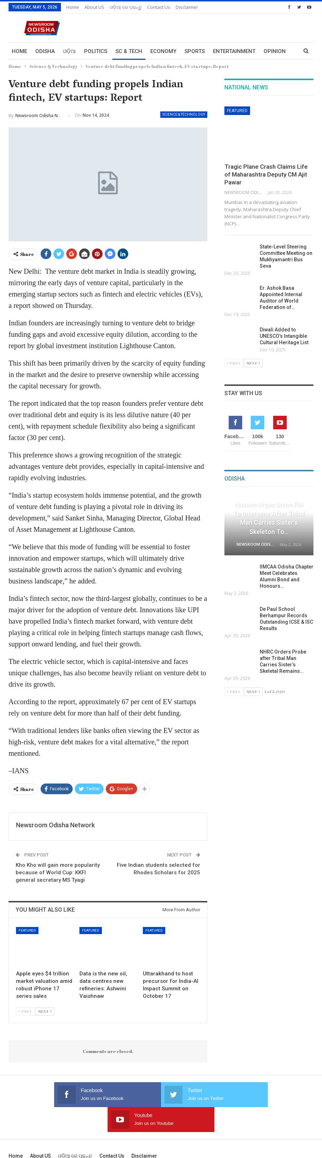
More (271, 51)
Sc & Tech (128, 51)
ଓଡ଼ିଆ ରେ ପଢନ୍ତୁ (126, 7)
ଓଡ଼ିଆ (69, 51)
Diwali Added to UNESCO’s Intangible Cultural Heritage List (285, 336)
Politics (95, 51)
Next (45, 1011)
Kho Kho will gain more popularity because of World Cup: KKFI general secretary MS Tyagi (58, 872)
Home (72, 7)
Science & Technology (183, 114)
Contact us (158, 7)
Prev (25, 1011)
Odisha (45, 51)
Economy (163, 51)
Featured (27, 930)
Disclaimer (187, 7)
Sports (195, 51)
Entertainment (234, 51)
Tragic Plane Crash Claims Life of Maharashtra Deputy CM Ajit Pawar (266, 174)
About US (94, 7)
